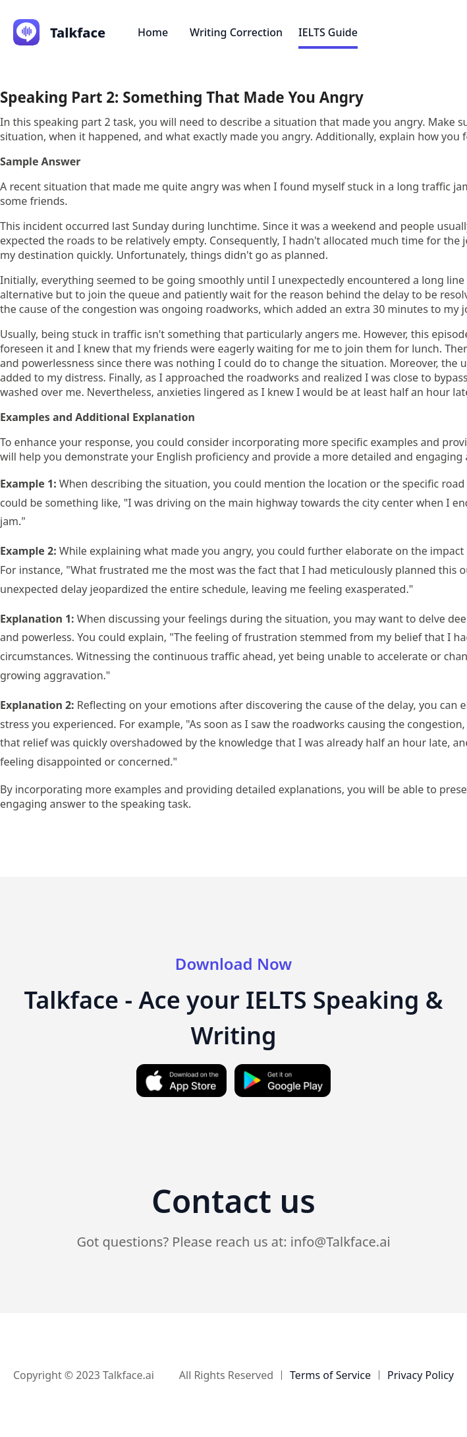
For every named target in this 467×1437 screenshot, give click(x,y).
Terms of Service (330, 1375)
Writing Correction (236, 32)
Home (153, 32)
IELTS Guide (328, 32)
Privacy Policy (420, 1375)
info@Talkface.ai (340, 1242)
